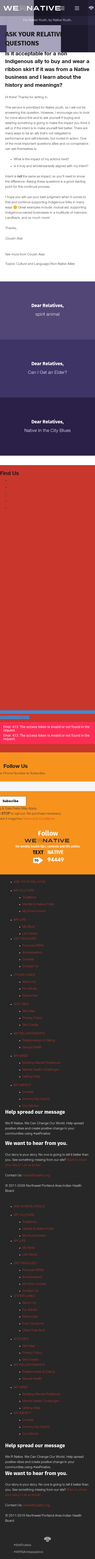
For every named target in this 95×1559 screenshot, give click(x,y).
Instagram (16, 501)
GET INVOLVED (25, 939)
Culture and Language (32, 264)
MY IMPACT (22, 1085)
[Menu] (62, 8)
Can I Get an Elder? (47, 373)
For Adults (29, 989)
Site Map (28, 1011)
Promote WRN (32, 946)
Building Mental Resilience (41, 1063)
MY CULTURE (24, 891)
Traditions (29, 897)
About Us (29, 982)
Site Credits (30, 1025)
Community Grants (35, 1099)
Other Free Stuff (33, 1330)
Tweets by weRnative (15, 601)
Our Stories (30, 1106)
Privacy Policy (32, 1018)
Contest (28, 959)
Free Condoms (33, 1324)
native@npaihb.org (36, 1175)
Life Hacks (29, 934)
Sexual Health (32, 1047)
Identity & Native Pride (38, 904)
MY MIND (21, 1056)
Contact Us (30, 966)
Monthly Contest (34, 1284)
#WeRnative (22, 1545)
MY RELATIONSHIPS (29, 1034)
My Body (28, 927)
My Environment (34, 911)
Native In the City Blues (47, 431)
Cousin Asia (35, 254)
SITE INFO (21, 1004)
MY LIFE (20, 920)
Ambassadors (32, 953)
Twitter (13, 487)
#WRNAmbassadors (28, 1552)
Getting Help (31, 1077)
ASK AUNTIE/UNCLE (29, 1206)
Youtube (15, 494)
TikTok (13, 508)
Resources (30, 996)
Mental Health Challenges (40, 1070)
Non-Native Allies (63, 264)
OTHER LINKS (24, 975)
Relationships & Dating (38, 1040)
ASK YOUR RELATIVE (30, 882)
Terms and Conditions (39, 819)
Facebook (16, 480)
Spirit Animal (47, 314)
